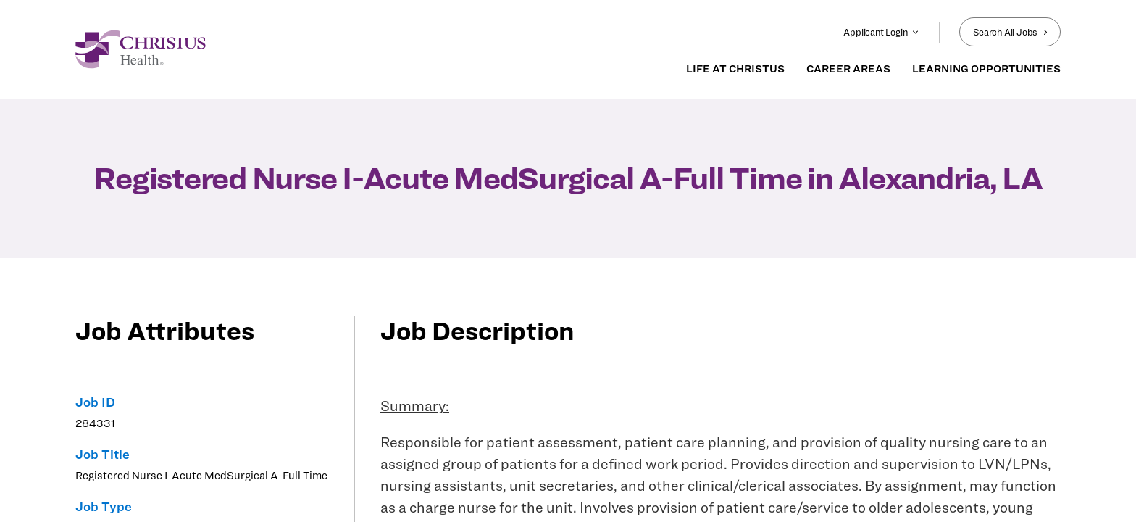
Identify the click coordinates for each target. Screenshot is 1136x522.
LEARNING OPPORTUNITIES (986, 68)
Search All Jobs (1010, 32)
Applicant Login (881, 32)
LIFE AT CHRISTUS (735, 68)
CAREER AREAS (848, 68)
